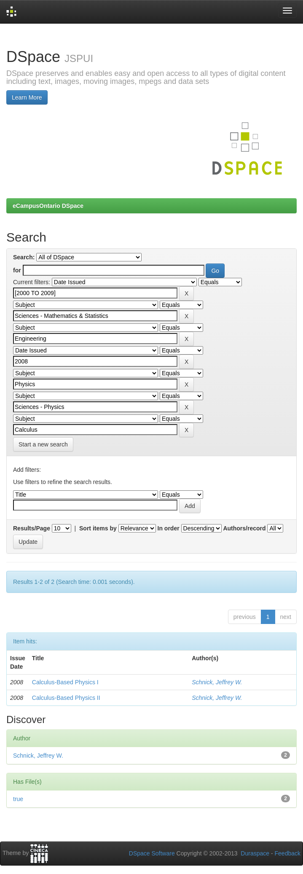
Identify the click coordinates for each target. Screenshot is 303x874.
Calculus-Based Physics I (65, 682)
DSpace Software (152, 853)
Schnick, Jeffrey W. (217, 682)
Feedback (287, 853)
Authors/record (244, 528)
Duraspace (255, 853)
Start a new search (43, 444)
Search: (24, 257)
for (17, 270)
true (18, 799)
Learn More (27, 97)
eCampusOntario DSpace (48, 205)
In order (169, 528)
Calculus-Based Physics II (66, 697)
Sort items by (98, 528)
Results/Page (31, 528)
